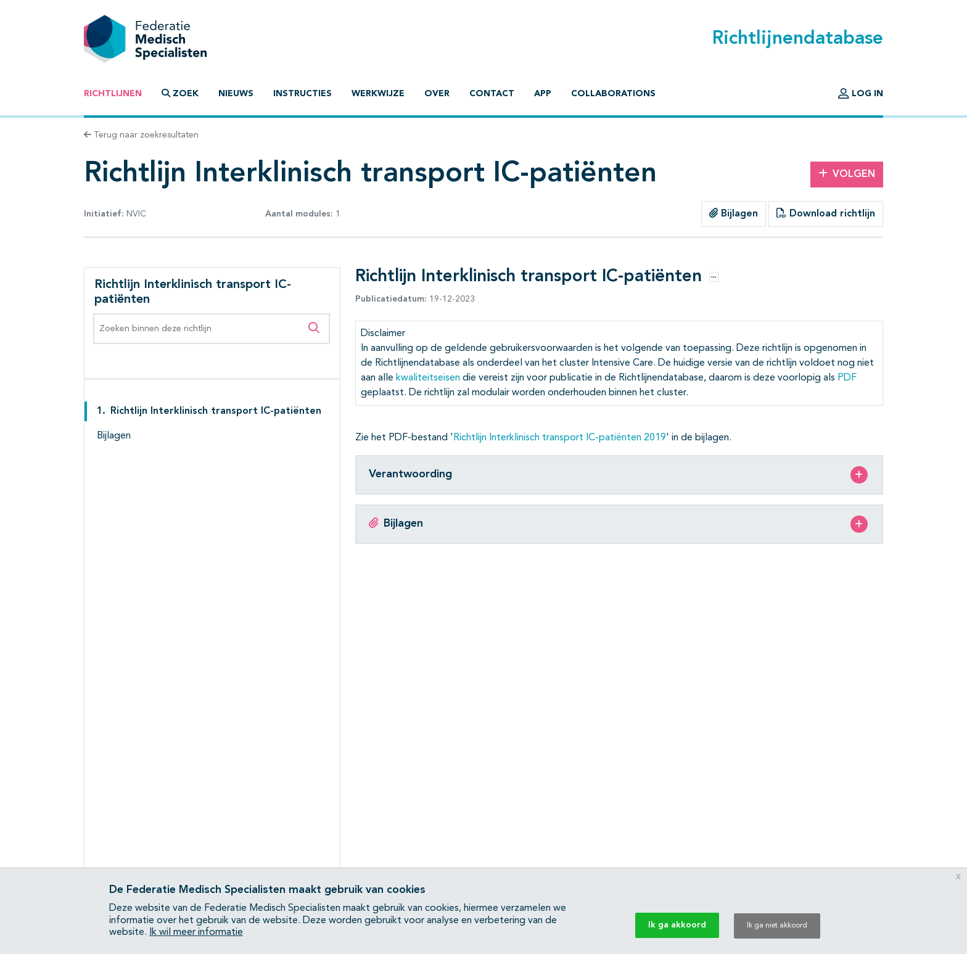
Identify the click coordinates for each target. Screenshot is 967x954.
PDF (847, 378)
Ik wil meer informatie (196, 932)
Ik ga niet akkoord (777, 925)
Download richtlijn (825, 213)
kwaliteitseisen (428, 378)
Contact (491, 93)
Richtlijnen (113, 93)
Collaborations (613, 93)
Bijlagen (733, 213)
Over (437, 93)
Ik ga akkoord (677, 925)
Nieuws (235, 93)
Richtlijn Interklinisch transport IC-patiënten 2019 (559, 438)
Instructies (302, 93)
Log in (860, 93)
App (542, 93)
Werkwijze (378, 93)
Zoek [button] (180, 93)
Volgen (846, 173)
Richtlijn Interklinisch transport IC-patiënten (215, 411)
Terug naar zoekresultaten (141, 135)
